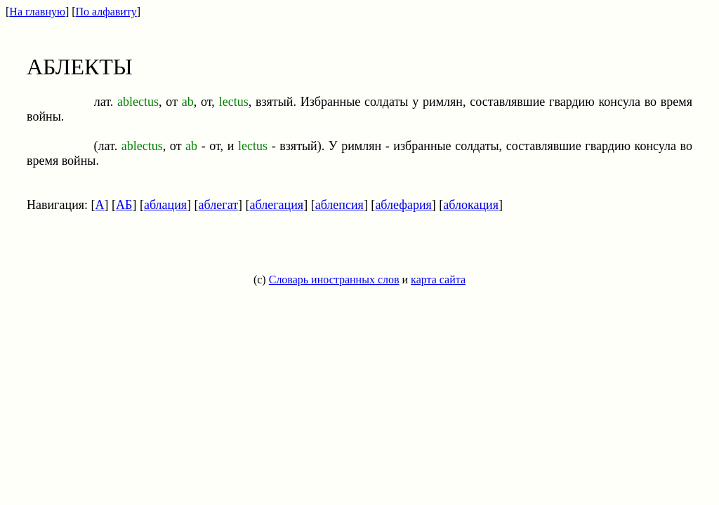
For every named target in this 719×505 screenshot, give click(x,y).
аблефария (403, 205)
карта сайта (438, 279)
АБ (124, 205)
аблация (165, 205)
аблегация (277, 205)
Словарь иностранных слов (334, 279)
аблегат (218, 205)
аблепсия (339, 205)
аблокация (471, 205)
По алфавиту (106, 12)
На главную (37, 12)
